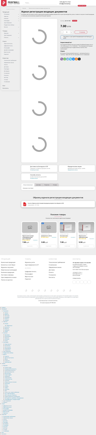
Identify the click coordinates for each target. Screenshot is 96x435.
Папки (6, 331)
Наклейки (7, 317)
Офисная (6, 16)
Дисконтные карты (9, 357)
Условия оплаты (34, 178)
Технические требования (10, 60)
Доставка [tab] (38, 185)
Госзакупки (6, 73)
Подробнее (29, 246)
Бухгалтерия (8, 373)
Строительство (8, 379)
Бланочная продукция (8, 262)
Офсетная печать (8, 43)
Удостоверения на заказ (8, 277)
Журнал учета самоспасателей (83, 236)
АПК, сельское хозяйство (11, 395)
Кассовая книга (64, 235)
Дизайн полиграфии (9, 50)
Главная (3, 307)
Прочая (6, 27)
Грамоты (7, 356)
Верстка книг (7, 52)
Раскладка (6, 69)
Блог (4, 85)
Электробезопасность (10, 370)
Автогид (6, 77)
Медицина (7, 376)
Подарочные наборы (9, 25)
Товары (5, 31)
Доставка (6, 66)
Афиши (6, 313)
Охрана (6, 386)
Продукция (6, 12)
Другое (5, 354)
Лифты (6, 387)
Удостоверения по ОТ (32, 265)
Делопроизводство (9, 372)
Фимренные (9, 325)
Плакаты (6, 37)
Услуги (4, 41)
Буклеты (7, 314)
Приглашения (8, 362)
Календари (6, 20)
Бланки (6, 323)
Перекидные (8, 348)
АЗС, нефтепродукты (10, 393)
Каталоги (7, 339)
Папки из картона (7, 280)
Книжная (6, 18)
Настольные (8, 347)
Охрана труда (8, 367)
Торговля (7, 380)
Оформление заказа (9, 62)
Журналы (6, 33)
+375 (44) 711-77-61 (65, 2)
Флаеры (7, 320)
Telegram (82, 3)
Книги (6, 340)
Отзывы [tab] (55, 185)
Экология (7, 389)
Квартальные (8, 344)
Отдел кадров (8, 374)
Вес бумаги (6, 71)
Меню (6, 359)
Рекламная (6, 14)
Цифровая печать (8, 45)
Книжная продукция (7, 272)
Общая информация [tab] (28, 185)
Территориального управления (12, 396)
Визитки (7, 328)
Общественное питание (10, 382)
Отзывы (6, 79)
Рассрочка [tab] (46, 185)
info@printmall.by (64, 4)
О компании (7, 81)
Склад (6, 385)
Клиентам (5, 58)
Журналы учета (30, 262)
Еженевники (8, 336)
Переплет (6, 54)
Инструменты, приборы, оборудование (14, 398)
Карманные (7, 350)
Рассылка (6, 75)
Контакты (5, 88)
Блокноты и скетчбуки (8, 265)
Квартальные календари (9, 270)
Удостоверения (8, 22)
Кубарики (7, 330)
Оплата (6, 64)
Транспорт (7, 383)
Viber (75, 3)
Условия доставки (34, 170)
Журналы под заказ (7, 267)
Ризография (7, 48)
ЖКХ (6, 390)
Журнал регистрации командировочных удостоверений (28, 237)
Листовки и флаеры (7, 275)
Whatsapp (78, 3)
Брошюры (7, 335)
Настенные (7, 345)
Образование (8, 377)
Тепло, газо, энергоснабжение (12, 392)
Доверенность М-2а (46, 235)
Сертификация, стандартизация (12, 399)
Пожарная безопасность (10, 369)
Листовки (7, 315)
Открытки (7, 360)
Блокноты (7, 327)
